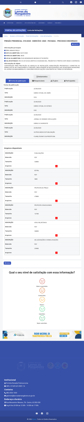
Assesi (34, 419)
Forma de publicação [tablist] (17, 81)
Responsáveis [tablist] (38, 81)
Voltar (7, 263)
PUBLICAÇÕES (58, 22)
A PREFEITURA (10, 22)
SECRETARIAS (41, 22)
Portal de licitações (32, 36)
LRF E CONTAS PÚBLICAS (30, 22)
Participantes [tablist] (69, 81)
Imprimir (75, 44)
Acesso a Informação (17, 36)
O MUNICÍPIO (19, 22)
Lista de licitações (46, 36)
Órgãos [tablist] (54, 81)
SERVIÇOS (50, 22)
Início (6, 36)
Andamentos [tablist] (42, 77)
